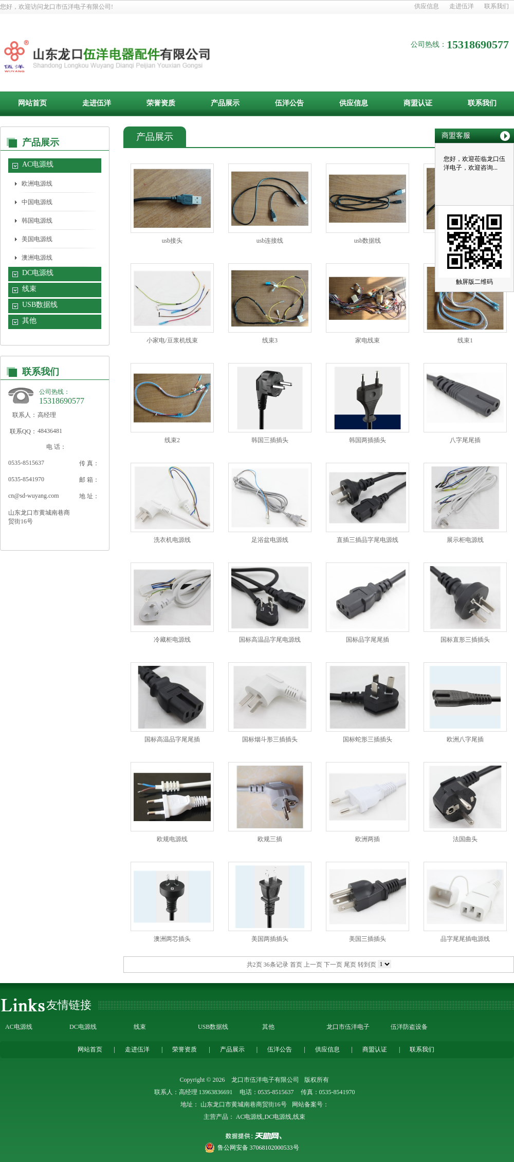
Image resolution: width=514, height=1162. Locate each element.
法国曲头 (465, 839)
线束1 (465, 340)
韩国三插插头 (269, 440)
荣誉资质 (160, 103)
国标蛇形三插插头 (367, 739)
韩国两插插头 (367, 440)
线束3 (270, 340)
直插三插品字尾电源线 (367, 539)
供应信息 (426, 6)
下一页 (333, 964)
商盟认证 (417, 103)
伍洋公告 (289, 103)
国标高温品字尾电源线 (270, 639)
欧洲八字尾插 (465, 739)
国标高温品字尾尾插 (172, 739)
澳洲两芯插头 (172, 938)
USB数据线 (40, 304)
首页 (296, 964)
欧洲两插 (367, 839)
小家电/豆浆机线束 (171, 340)
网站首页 (32, 103)
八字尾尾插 (465, 440)
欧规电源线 (172, 839)
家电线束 (367, 340)
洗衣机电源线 (172, 539)
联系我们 (496, 6)
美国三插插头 (367, 938)
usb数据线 (367, 240)
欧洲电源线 (37, 183)
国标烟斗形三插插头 (270, 739)
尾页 (350, 964)
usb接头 (172, 240)
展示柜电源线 (465, 539)
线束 (29, 289)
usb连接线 (270, 240)
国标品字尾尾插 (367, 639)
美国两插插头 (269, 938)
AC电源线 (37, 164)
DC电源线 (37, 273)
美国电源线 (37, 239)
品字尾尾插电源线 (465, 938)
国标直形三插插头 (465, 639)
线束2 (172, 440)
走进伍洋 (461, 6)
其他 (29, 320)
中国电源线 (37, 202)
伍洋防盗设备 (409, 1026)
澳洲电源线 (37, 257)
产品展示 (225, 103)
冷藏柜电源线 (172, 639)
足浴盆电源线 (269, 539)
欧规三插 (270, 839)
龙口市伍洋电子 (348, 1026)
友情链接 (68, 1004)
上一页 (313, 964)
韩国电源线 (37, 220)
